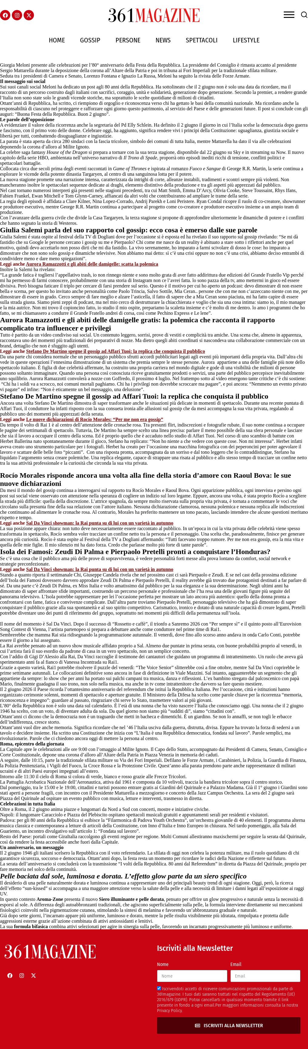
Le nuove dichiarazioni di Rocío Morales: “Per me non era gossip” (94, 419)
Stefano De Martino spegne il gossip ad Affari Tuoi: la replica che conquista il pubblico (115, 351)
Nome (163, 964)
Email (235, 964)
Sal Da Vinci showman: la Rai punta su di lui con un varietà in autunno (99, 523)
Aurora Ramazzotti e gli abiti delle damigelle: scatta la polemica (92, 264)
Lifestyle (246, 40)
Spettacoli (202, 40)
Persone (128, 40)
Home (57, 40)
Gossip (90, 40)
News (163, 40)
